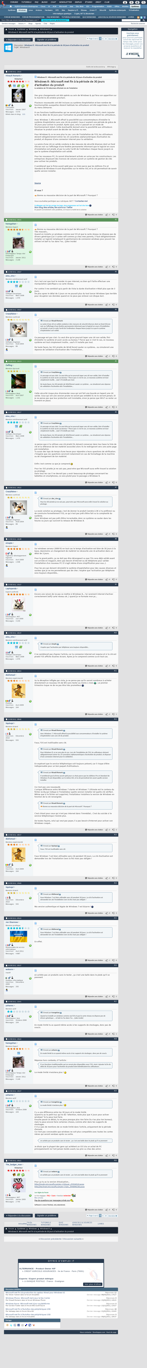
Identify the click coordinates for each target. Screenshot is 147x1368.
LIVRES (131, 17)
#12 (115, 719)
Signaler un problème (46, 39)
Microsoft (63, 7)
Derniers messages (9, 23)
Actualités (22, 1224)
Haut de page (111, 1332)
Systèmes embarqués (117, 10)
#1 (116, 71)
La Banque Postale (34, 1281)
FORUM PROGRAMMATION (33, 17)
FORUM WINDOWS (12, 17)
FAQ (36, 2)
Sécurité (102, 10)
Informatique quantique (62, 14)
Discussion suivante (72, 1239)
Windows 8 (45, 29)
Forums (14, 2)
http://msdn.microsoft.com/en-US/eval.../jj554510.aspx (59, 1184)
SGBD (109, 7)
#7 (116, 487)
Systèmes (135, 7)
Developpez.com (99, 1332)
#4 (116, 310)
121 (23, 114)
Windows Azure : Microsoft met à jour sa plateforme (28, 1304)
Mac (63, 10)
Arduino (39, 10)
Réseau (84, 10)
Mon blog (38, 207)
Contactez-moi (81, 201)
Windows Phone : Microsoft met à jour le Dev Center (28, 1298)
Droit (98, 2)
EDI (87, 7)
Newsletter (65, 2)
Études (88, 2)
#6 (116, 412)
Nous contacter (85, 1332)
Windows (22, 10)
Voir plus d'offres (93, 1284)
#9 (116, 584)
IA (49, 7)
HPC (57, 10)
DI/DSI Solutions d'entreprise (26, 7)
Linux (31, 10)
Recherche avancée (138, 23)
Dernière (113, 39)
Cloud (43, 7)
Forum (11, 29)
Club (106, 2)
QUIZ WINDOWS (89, 17)
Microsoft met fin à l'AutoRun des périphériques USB (28, 1309)
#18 (115, 1039)
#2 (116, 220)
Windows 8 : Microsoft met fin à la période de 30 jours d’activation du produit (56, 45)
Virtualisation (134, 10)
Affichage (111, 67)
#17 (115, 1001)
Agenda (38, 23)
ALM (54, 7)
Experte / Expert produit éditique (36, 1279)
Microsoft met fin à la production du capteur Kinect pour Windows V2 (35, 1293)
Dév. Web (79, 7)
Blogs (44, 2)
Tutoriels (26, 2)
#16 (115, 965)
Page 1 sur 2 (93, 38)
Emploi (78, 2)
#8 (116, 539)
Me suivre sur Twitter (63, 207)
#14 (115, 883)
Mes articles (48, 207)
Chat (53, 2)
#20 (115, 1160)
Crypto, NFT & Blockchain (84, 14)
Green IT (93, 10)
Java (71, 7)
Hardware (49, 10)
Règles (52, 23)
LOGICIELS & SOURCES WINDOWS (112, 17)
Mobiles (125, 7)
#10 (115, 633)
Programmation (98, 7)
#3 (116, 272)
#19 (115, 1091)
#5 (116, 361)
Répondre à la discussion (18, 39)
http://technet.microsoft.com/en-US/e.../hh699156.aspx (59, 1187)
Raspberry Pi (73, 10)
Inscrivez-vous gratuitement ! (55, 20)
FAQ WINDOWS (53, 17)
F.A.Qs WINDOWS (31, 1224)
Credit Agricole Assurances (40, 1271)
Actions (21, 23)
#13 (115, 835)
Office (117, 7)
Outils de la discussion (95, 67)
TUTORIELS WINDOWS (71, 17)
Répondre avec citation (94, 215)
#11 (115, 671)
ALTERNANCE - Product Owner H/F (37, 1269)
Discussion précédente (50, 1239)
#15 (115, 918)
